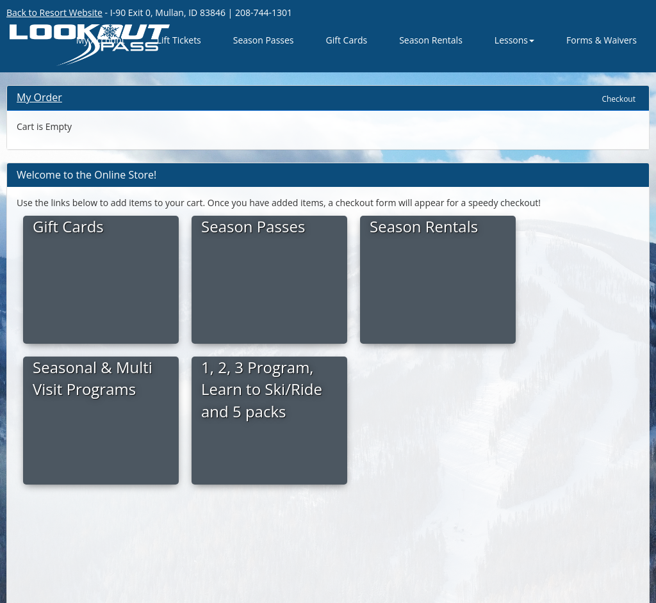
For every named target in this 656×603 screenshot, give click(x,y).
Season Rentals (431, 40)
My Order (39, 97)
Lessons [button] (514, 40)
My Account (100, 40)
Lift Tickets (179, 40)
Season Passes (263, 40)
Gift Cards (347, 40)
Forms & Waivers (601, 40)
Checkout (619, 98)
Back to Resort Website (54, 12)
